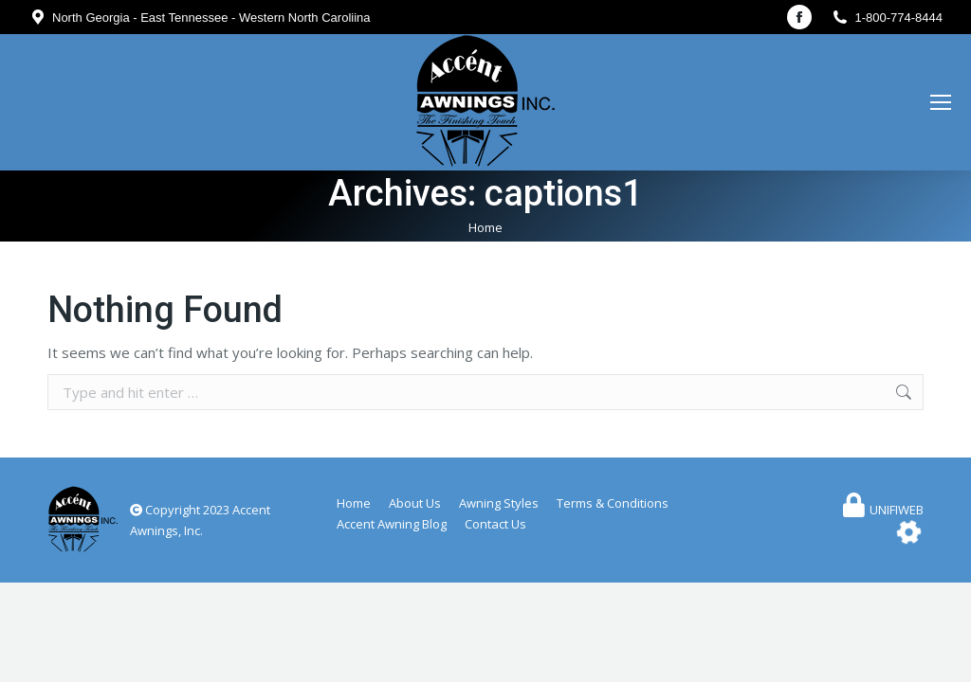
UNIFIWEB (897, 509)
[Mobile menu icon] (940, 102)
